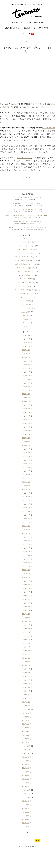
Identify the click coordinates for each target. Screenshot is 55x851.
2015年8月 (26, 805)
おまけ (26, 326)
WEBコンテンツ (13, 28)
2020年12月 (26, 570)
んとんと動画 (25, 312)
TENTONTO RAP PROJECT (26, 282)
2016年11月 (25, 750)
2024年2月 (26, 431)
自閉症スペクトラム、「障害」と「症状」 (27, 203)
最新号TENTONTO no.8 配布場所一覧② (27, 221)
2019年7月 (26, 632)
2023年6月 (26, 460)
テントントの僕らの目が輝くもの (26, 257)
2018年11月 (26, 662)
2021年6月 (26, 548)
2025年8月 (26, 365)
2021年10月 (26, 533)
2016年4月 (26, 775)
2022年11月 (26, 486)
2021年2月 (26, 563)
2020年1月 (26, 610)
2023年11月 (26, 442)
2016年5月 (26, 772)
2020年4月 (26, 599)
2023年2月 (26, 475)
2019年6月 (26, 636)
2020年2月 (26, 607)
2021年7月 (26, 544)
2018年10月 (26, 665)
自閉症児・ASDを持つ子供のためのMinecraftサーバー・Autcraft (27, 215)
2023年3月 (26, 471)
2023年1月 (26, 478)
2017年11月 (26, 706)
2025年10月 (26, 357)
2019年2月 (26, 651)
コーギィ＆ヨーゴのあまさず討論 (26, 290)
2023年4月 (26, 467)
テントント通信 (26, 242)
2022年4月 (26, 511)
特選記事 (43, 28)
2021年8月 (26, 541)
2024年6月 (26, 416)
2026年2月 (26, 343)
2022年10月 (26, 489)
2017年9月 (26, 713)
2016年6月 (26, 768)
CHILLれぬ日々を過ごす (26, 286)
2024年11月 (26, 398)
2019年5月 (26, 640)
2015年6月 (26, 812)
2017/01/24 (27, 41)
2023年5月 (26, 464)
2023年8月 (26, 453)
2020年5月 (26, 596)
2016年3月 (26, 779)
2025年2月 (26, 387)
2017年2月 (26, 739)
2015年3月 (26, 823)
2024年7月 (26, 412)
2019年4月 (26, 643)
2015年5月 (26, 816)
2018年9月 (26, 669)
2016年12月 (25, 746)
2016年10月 (25, 753)
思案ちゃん (26, 315)
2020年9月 (26, 581)
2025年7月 (26, 368)
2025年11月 (26, 354)
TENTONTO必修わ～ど (26, 275)
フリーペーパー (36, 22)
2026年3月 (26, 339)
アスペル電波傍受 (26, 301)
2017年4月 (26, 731)
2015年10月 (25, 797)
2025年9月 (26, 361)
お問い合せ (30, 28)
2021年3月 (26, 559)
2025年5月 (26, 376)
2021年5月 (26, 552)
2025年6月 (26, 372)
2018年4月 (26, 687)
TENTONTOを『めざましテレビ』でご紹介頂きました (27, 227)
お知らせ (25, 238)
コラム (25, 323)
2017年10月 (25, 709)
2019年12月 (26, 614)
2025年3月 (26, 383)
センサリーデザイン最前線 (26, 249)
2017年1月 (26, 742)
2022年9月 (26, 493)
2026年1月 (26, 346)
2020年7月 (26, 588)
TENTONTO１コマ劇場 (26, 279)
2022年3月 (26, 515)
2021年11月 (26, 530)
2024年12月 (26, 394)
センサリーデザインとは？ (26, 246)
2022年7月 (26, 500)
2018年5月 (26, 684)
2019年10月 (26, 621)
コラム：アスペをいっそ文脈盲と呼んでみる (28, 209)
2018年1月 (26, 698)
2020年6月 (26, 592)
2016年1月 (26, 786)
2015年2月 (26, 827)
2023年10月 (26, 445)
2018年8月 (26, 673)
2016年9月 (26, 757)
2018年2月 (26, 695)
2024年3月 (26, 427)
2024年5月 (26, 420)
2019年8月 (26, 629)
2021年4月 (26, 555)
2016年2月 (26, 783)
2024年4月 (26, 423)
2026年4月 (26, 335)
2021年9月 (26, 537)
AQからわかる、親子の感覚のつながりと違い (27, 197)
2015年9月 (26, 801)
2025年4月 (26, 379)
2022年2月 (26, 519)
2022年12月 (26, 482)
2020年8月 (26, 585)
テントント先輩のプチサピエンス (26, 260)
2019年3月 (26, 647)
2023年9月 (26, 449)
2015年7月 (26, 808)
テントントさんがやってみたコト (26, 253)
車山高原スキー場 (48, 128)
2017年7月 (26, 720)
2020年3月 (26, 603)
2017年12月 (26, 702)
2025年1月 (26, 390)
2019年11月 (26, 618)
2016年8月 (26, 761)
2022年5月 (26, 508)
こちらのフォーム (24, 158)
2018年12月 (26, 658)
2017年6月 (26, 724)
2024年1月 (26, 434)
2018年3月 (26, 691)
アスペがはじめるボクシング (26, 293)
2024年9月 (26, 405)
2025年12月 (26, 350)
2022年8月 (26, 497)
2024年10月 (26, 401)
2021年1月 (26, 566)
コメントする (27, 177)
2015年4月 (26, 819)
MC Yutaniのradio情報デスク (26, 268)
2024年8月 (26, 409)
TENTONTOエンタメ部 (25, 271)
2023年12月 (26, 438)
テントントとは (18, 22)
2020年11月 (26, 574)
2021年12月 (26, 526)
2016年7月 (26, 764)
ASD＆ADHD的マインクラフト (25, 264)
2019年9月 (26, 625)
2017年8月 (26, 717)
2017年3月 (26, 735)
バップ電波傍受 (26, 304)
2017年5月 (26, 728)
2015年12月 (25, 790)
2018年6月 (26, 680)
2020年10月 (26, 577)
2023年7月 (26, 456)
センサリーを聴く (26, 308)
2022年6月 (26, 504)
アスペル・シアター (26, 297)
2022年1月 (26, 522)
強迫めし (26, 319)
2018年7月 (26, 676)
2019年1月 (26, 654)
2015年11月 (25, 794)
